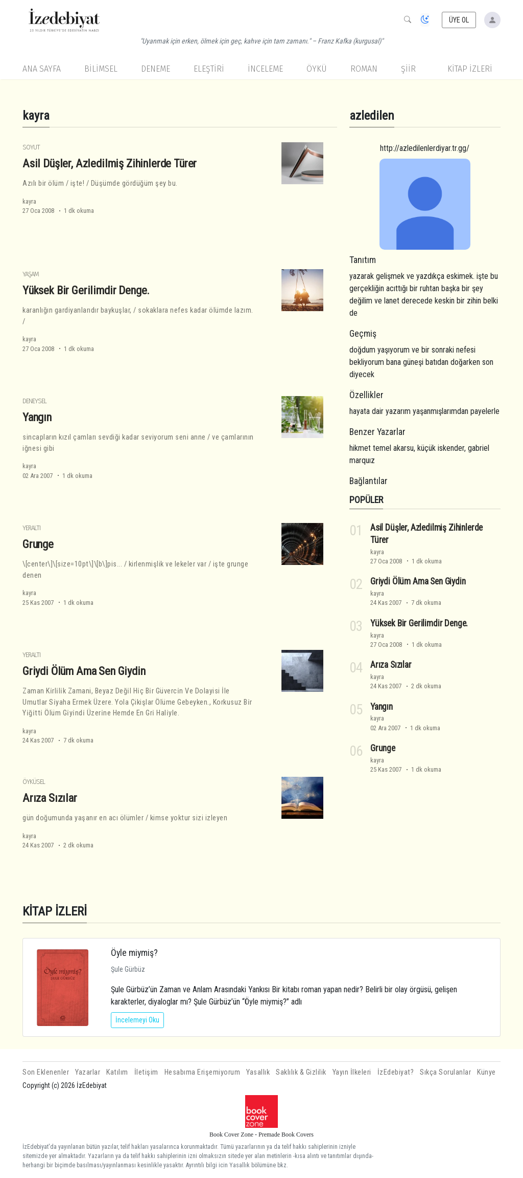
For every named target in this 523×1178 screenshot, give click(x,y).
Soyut (31, 147)
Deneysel (34, 401)
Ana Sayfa (41, 69)
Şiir (408, 69)
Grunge (38, 544)
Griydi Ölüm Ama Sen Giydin (84, 671)
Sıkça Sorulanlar (445, 1072)
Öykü (316, 69)
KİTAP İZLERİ (469, 69)
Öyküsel (33, 782)
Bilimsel (100, 69)
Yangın (37, 417)
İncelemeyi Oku (137, 1020)
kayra (29, 201)
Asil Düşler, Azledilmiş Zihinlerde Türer (109, 163)
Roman (363, 69)
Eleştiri (209, 69)
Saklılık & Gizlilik (301, 1072)
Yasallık (258, 1072)
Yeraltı (31, 528)
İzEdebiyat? (395, 1072)
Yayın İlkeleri (351, 1072)
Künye (486, 1072)
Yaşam (30, 274)
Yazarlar (87, 1072)
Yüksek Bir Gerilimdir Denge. (86, 290)
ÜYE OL (459, 20)
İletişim (146, 1072)
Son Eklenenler (45, 1072)
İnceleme (265, 69)
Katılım (117, 1072)
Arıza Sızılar (49, 797)
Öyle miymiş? (134, 952)
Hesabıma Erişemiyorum (202, 1072)
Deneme (155, 69)
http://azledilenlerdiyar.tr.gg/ (424, 148)
